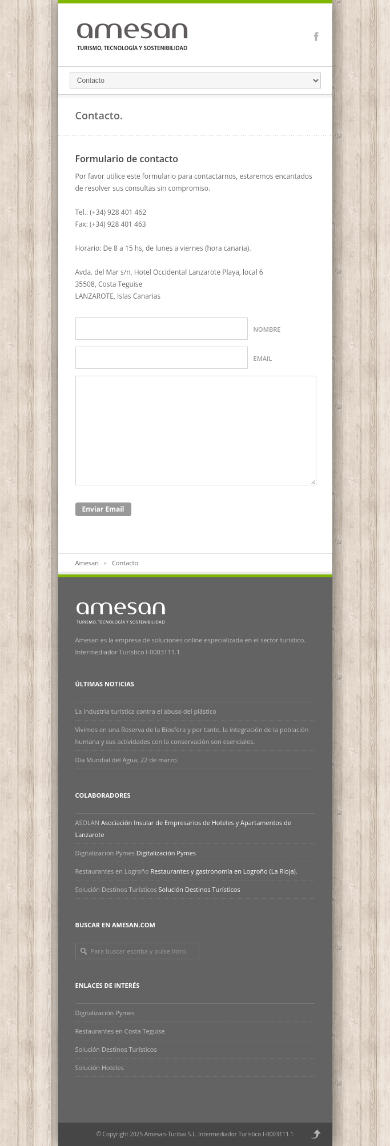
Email (263, 358)
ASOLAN (87, 822)
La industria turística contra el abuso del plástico (146, 711)
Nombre (267, 329)
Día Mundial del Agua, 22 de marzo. (127, 759)
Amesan (87, 562)
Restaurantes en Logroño (112, 871)
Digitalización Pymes (105, 853)
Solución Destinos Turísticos (116, 889)
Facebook (316, 36)
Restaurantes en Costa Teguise (120, 1031)
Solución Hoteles (99, 1067)
